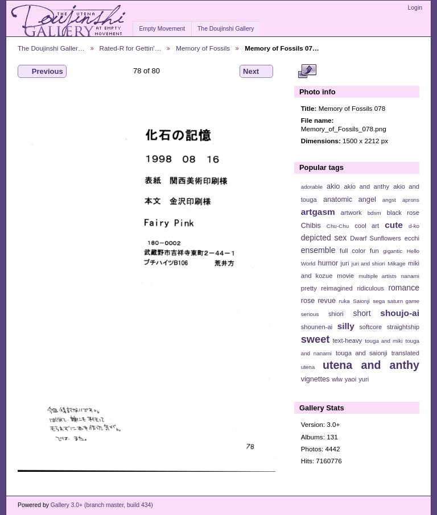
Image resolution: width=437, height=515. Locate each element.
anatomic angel (349, 199)
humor (328, 263)
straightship (403, 326)
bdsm (374, 213)
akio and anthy (366, 186)
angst (389, 200)
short (361, 313)
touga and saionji (361, 353)
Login (415, 8)
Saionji (361, 301)
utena (308, 367)
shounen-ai (317, 326)
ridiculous (370, 288)
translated (405, 353)
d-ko (414, 226)
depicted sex (324, 237)
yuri (363, 379)
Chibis (311, 226)
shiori (336, 313)
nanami (410, 276)
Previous (42, 71)
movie (345, 275)
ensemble (318, 250)
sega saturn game (396, 301)
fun (374, 250)
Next (256, 71)
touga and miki (383, 341)
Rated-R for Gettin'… (131, 48)
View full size (307, 72)
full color (352, 250)
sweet (315, 339)
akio (333, 186)
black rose (403, 212)
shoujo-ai (399, 313)
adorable (312, 187)
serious (310, 314)
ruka (344, 301)
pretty (309, 288)
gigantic (392, 251)
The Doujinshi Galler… (51, 48)
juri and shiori (368, 263)
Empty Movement (162, 29)
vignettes (315, 379)
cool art (366, 225)
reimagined (337, 288)
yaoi (351, 379)
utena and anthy (371, 365)
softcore (370, 326)
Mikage (396, 263)
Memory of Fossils (203, 48)
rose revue (318, 301)
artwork (351, 212)
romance (403, 287)
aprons (410, 200)
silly (345, 326)
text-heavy (347, 340)
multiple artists (377, 276)
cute (394, 225)
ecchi (412, 238)
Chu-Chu (338, 226)
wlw (337, 379)
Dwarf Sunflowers (375, 238)
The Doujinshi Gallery (225, 29)
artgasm (318, 212)
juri (345, 263)
